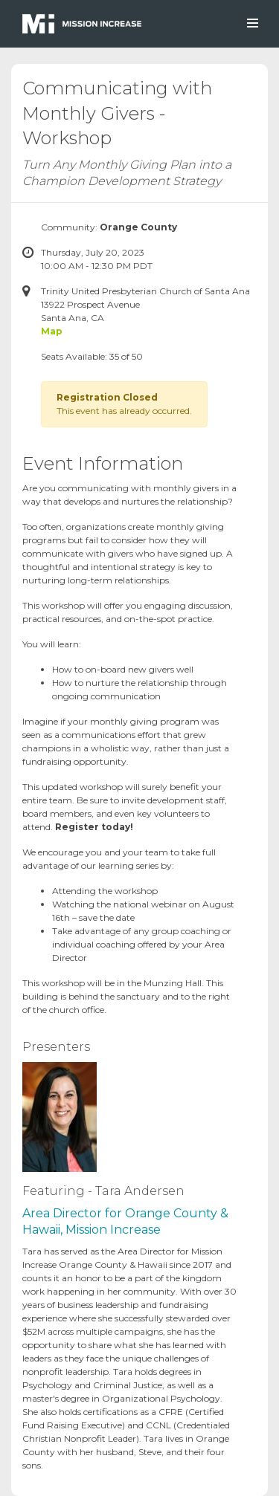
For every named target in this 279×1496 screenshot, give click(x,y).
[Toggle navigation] (252, 23)
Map (51, 331)
